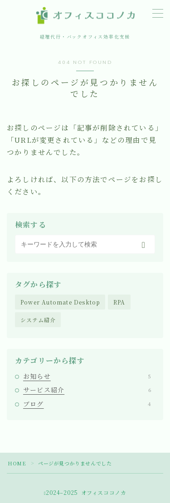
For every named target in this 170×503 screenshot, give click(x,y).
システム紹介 (38, 320)
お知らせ (87, 376)
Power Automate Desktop (60, 302)
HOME (17, 463)
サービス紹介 (87, 389)
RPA (119, 302)
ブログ (87, 403)
